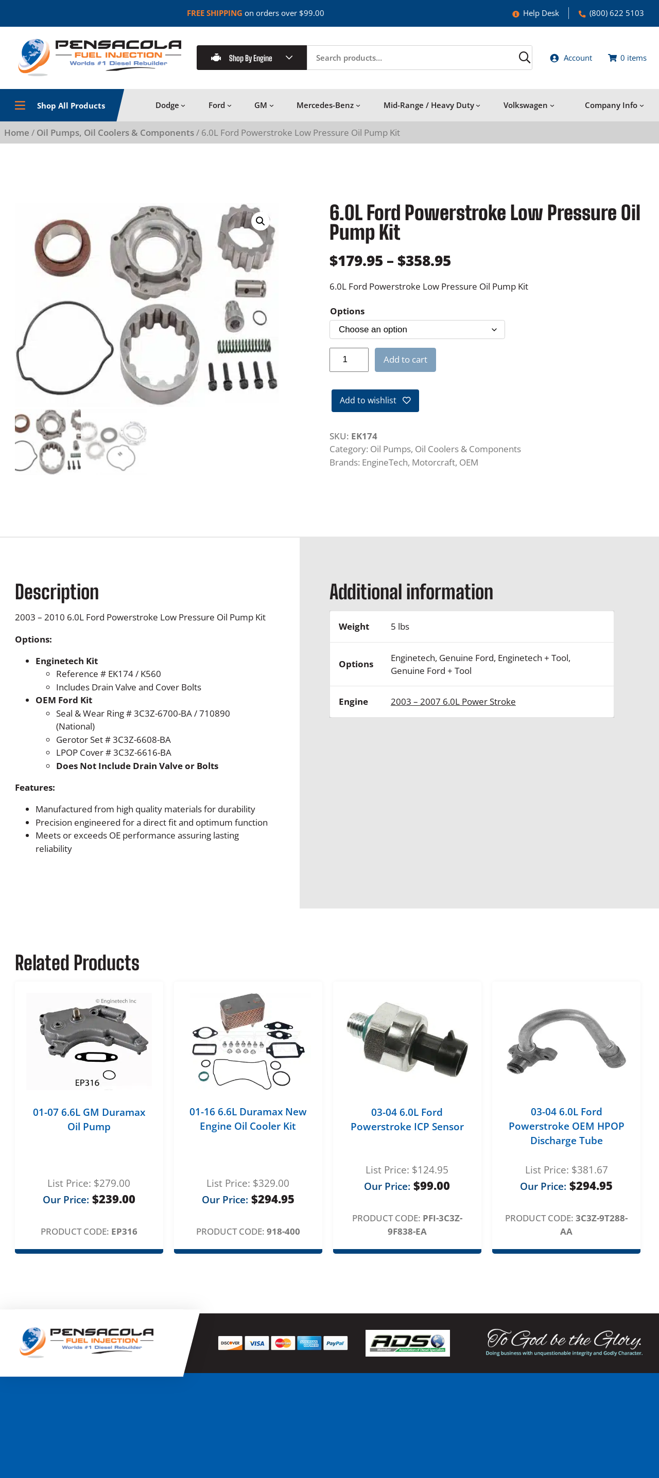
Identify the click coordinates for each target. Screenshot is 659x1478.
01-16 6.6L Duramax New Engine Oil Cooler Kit (248, 1123)
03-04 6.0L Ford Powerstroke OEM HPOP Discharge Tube (567, 1130)
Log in (517, 1463)
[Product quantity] (349, 365)
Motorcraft (433, 470)
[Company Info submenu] (641, 111)
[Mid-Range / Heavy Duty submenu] (478, 111)
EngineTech (385, 470)
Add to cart (405, 365)
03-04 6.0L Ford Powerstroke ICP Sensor (407, 1123)
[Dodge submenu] (183, 111)
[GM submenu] (271, 111)
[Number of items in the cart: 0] (622, 60)
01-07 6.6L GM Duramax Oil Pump (89, 1123)
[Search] (499, 61)
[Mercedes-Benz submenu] (358, 111)
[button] (260, 227)
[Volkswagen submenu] (552, 111)
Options (347, 317)
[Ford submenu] (229, 111)
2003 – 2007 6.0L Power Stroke (453, 705)
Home (16, 138)
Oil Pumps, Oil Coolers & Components (115, 138)
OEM (468, 470)
